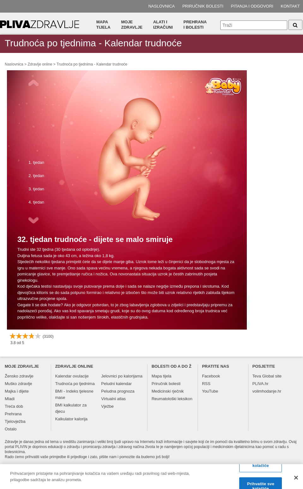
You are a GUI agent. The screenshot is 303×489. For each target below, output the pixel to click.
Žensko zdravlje (19, 376)
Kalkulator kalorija (71, 419)
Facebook (211, 376)
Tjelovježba (15, 421)
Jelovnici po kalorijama (122, 376)
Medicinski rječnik (168, 391)
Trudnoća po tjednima (75, 383)
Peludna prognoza (118, 391)
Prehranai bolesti (195, 25)
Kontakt (290, 6)
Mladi (10, 398)
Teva (256, 376)
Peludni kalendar (116, 383)
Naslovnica (161, 6)
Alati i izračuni (163, 25)
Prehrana (13, 413)
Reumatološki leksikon (172, 398)
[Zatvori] (296, 480)
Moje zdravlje (132, 25)
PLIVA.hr (260, 383)
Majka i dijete (17, 391)
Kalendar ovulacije (72, 376)
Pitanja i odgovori (252, 6)
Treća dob (14, 406)
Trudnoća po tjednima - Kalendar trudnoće (91, 64)
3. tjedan (36, 189)
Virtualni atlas (113, 398)
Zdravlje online (39, 64)
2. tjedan (36, 175)
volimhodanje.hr (267, 391)
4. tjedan (36, 202)
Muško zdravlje (18, 383)
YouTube (210, 391)
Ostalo (11, 429)
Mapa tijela (103, 25)
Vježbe (107, 406)
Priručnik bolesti (202, 6)
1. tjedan (36, 162)
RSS (206, 383)
